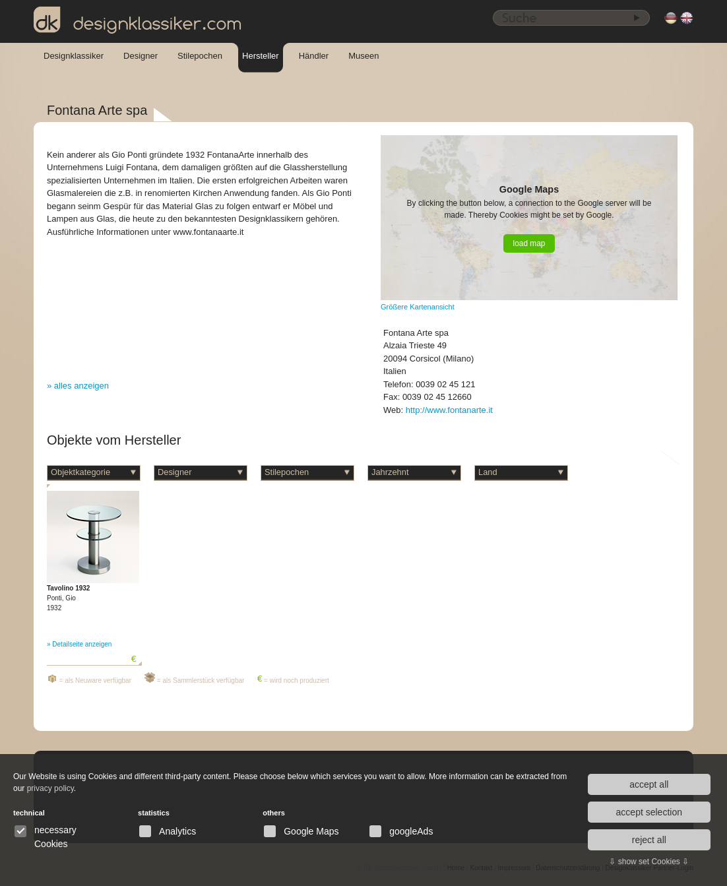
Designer (140, 56)
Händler (314, 56)
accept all (648, 784)
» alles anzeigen (78, 386)
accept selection (649, 812)
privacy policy (50, 788)
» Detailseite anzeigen (79, 644)
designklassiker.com (138, 20)
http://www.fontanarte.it (449, 410)
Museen (363, 56)
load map (529, 243)
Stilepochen (199, 56)
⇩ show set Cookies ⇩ (649, 861)
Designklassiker (74, 56)
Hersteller (260, 56)
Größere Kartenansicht (418, 307)
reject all (649, 840)
